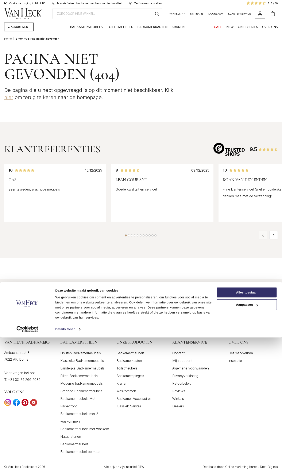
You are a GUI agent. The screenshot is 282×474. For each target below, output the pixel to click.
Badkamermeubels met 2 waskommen (79, 418)
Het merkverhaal (241, 354)
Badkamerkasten (152, 27)
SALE (218, 27)
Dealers (178, 407)
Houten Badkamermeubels (80, 354)
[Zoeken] (157, 13)
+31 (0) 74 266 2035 (24, 380)
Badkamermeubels (86, 27)
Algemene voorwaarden (190, 369)
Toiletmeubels (120, 27)
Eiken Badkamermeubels (79, 376)
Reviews (178, 391)
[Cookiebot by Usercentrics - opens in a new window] (27, 466)
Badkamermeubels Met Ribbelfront (77, 403)
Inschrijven (261, 291)
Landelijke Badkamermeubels (82, 369)
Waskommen (126, 391)
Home (8, 38)
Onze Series (248, 27)
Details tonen (65, 465)
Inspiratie (196, 13)
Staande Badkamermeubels (81, 391)
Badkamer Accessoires (133, 399)
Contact (178, 354)
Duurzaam (215, 13)
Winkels (177, 13)
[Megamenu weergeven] (19, 27)
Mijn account (182, 361)
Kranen (178, 27)
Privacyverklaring (185, 376)
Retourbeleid (181, 384)
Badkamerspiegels (130, 376)
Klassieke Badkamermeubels (82, 361)
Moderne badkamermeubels (81, 384)
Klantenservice (239, 13)
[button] (126, 235)
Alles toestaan (247, 429)
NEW (230, 27)
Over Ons (270, 27)
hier (8, 97)
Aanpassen (247, 441)
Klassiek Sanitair (128, 407)
